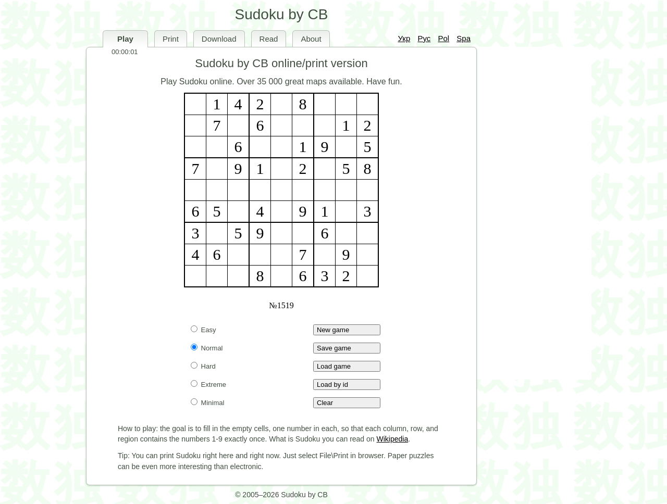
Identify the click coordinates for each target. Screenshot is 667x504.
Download (219, 38)
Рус (423, 38)
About (311, 38)
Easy (203, 330)
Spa (463, 38)
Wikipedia (393, 439)
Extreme (208, 384)
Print (171, 38)
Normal (207, 348)
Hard (203, 366)
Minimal (207, 403)
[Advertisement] (531, 213)
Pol (443, 38)
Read (269, 38)
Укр (404, 38)
